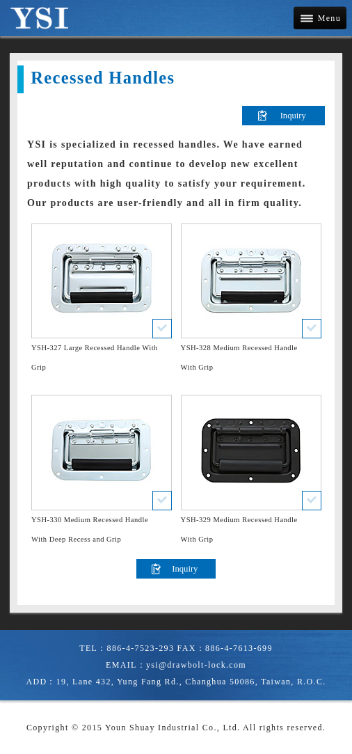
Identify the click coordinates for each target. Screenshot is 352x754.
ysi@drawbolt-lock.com (196, 665)
